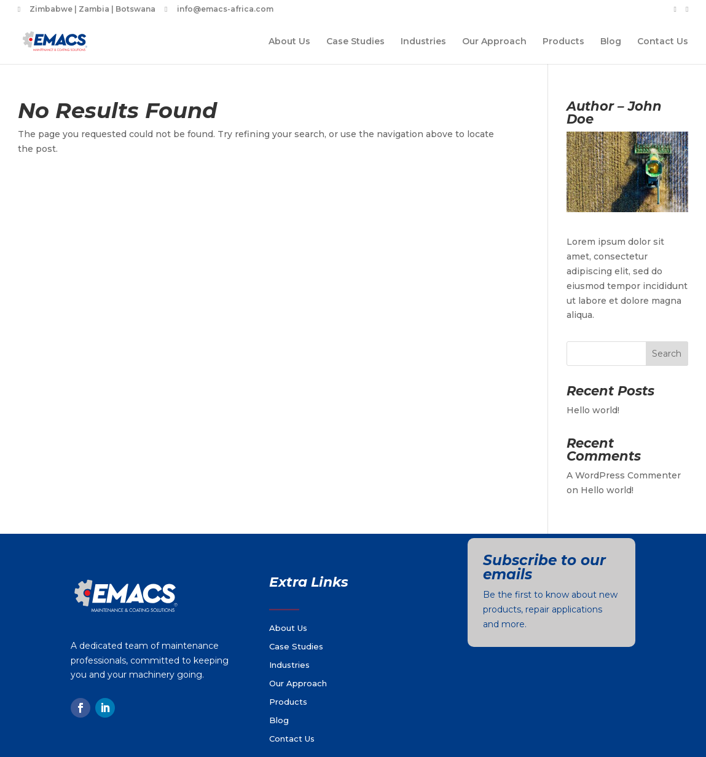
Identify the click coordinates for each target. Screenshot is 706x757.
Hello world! (593, 410)
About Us (289, 42)
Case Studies (355, 42)
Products (563, 42)
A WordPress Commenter (624, 475)
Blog (610, 42)
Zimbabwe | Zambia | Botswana (92, 10)
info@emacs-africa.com (225, 10)
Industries (423, 42)
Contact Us (662, 42)
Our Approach (494, 42)
